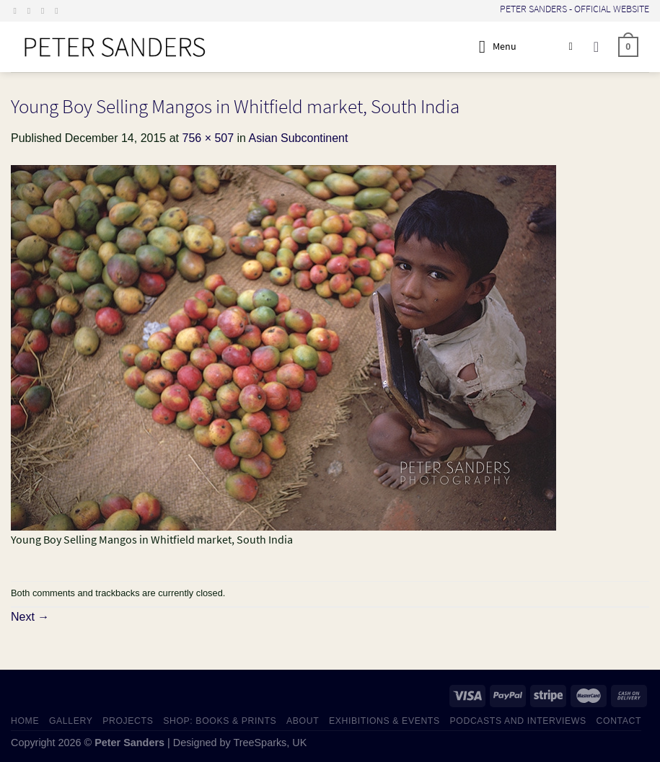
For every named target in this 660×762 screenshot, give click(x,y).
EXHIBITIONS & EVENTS (384, 721)
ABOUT (302, 721)
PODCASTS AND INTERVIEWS (518, 721)
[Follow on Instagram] (31, 11)
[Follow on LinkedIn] (59, 11)
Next (30, 617)
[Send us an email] (45, 11)
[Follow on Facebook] (18, 11)
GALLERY (71, 721)
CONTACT (619, 721)
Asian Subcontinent (298, 138)
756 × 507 (208, 138)
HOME (25, 721)
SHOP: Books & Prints (219, 721)
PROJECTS (127, 721)
